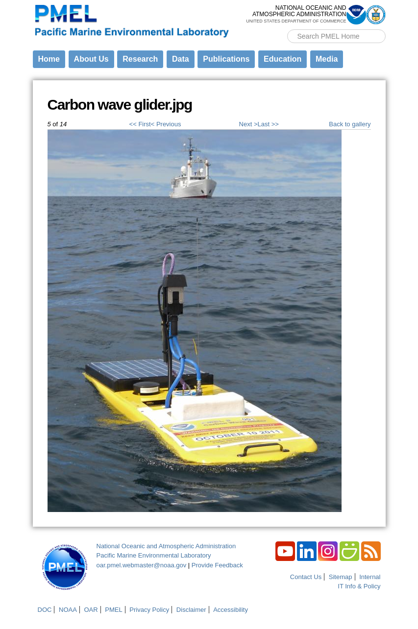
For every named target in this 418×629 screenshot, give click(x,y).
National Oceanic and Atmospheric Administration (166, 546)
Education (282, 59)
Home (49, 59)
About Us (91, 59)
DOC (45, 609)
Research (140, 59)
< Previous (166, 124)
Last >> (267, 124)
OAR (91, 609)
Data (180, 59)
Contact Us (305, 577)
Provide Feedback (217, 565)
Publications (226, 59)
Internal (369, 577)
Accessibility (230, 609)
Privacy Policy (149, 609)
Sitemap (340, 577)
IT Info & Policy (359, 586)
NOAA (68, 609)
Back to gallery (349, 124)
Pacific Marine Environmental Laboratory (154, 555)
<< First (140, 124)
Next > (248, 124)
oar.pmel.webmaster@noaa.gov (142, 565)
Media (327, 59)
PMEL (113, 609)
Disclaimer (191, 609)
